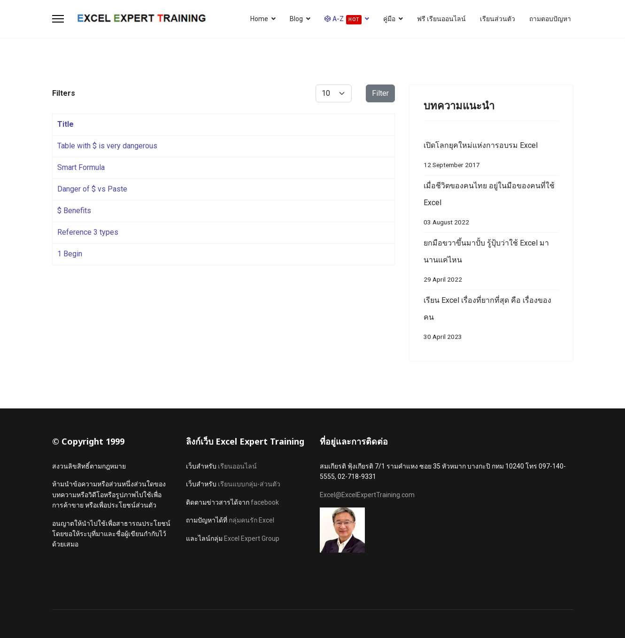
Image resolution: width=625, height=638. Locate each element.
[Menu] (58, 19)
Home (259, 19)
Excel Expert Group (251, 538)
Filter (380, 93)
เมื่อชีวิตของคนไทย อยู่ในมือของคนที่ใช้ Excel (491, 206)
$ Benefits (74, 210)
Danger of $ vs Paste (92, 188)
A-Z (343, 19)
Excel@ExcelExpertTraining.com (367, 495)
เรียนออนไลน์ (237, 466)
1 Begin (69, 253)
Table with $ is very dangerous (107, 145)
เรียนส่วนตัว (497, 19)
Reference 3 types (87, 232)
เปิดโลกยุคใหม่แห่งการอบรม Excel (491, 157)
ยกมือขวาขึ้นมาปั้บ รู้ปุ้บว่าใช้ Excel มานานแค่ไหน (491, 263)
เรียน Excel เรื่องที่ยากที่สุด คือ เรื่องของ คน (491, 320)
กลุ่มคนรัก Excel (251, 520)
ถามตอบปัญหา (550, 19)
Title (65, 124)
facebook (265, 502)
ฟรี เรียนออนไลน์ (441, 19)
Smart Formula (81, 167)
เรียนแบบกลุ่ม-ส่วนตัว (249, 484)
